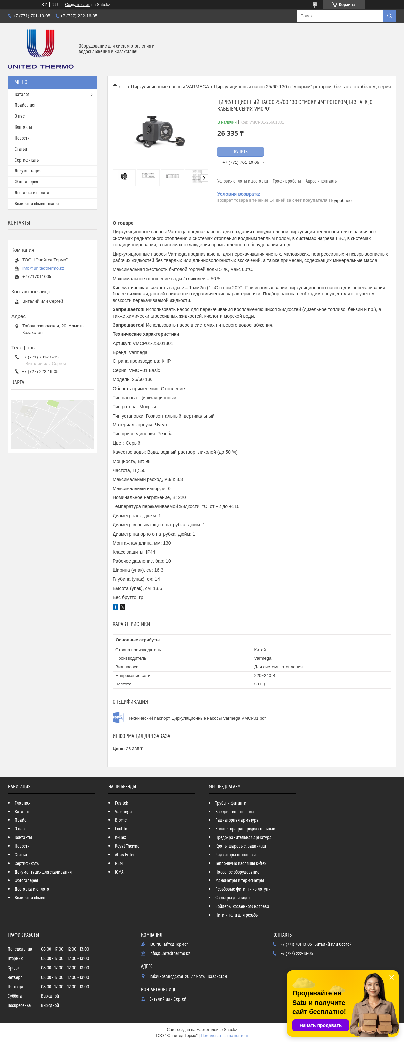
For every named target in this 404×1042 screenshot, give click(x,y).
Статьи (21, 149)
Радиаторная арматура (237, 820)
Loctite (121, 829)
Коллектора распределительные (245, 829)
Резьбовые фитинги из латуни (243, 889)
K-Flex (120, 837)
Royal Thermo (127, 846)
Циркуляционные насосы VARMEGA (170, 86)
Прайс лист (25, 105)
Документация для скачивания (43, 872)
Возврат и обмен (30, 898)
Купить (241, 152)
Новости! (23, 138)
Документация (28, 171)
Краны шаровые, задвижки (240, 846)
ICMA (119, 872)
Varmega (123, 811)
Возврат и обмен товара (37, 204)
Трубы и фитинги (230, 803)
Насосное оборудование (237, 872)
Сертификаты (27, 160)
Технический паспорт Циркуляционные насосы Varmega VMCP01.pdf (197, 718)
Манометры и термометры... (241, 880)
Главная (22, 803)
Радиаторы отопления (235, 855)
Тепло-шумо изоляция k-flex (240, 863)
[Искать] (389, 16)
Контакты (23, 127)
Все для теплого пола (234, 811)
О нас (20, 116)
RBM (119, 863)
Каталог (22, 94)
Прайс (20, 820)
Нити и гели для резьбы (237, 915)
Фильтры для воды (232, 898)
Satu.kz (230, 1029)
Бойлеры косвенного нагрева (242, 906)
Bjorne (121, 820)
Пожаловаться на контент (224, 1035)
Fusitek (121, 803)
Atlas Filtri (124, 855)
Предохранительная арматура (243, 837)
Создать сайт (77, 4)
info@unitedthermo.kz (43, 268)
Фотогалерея (26, 182)
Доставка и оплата (32, 193)
